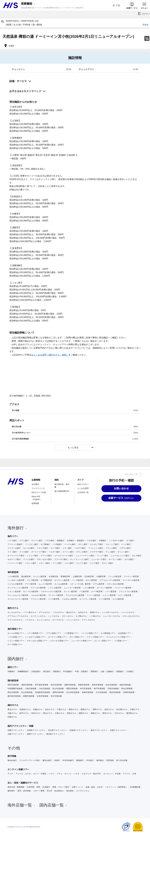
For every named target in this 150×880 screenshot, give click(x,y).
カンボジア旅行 (96, 544)
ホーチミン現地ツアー (57, 637)
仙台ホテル (49, 709)
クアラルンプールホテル (18, 616)
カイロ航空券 (118, 599)
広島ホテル (59, 713)
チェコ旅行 (110, 552)
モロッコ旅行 (107, 563)
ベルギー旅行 (54, 552)
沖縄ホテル (12, 717)
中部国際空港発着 (15, 688)
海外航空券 (13, 572)
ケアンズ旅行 (46, 556)
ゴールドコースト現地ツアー (118, 637)
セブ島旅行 (45, 544)
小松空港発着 (44, 688)
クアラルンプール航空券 (109, 580)
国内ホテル (13, 705)
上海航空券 (77, 576)
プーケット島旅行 (15, 544)
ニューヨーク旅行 (98, 559)
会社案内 (35, 484)
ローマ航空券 (96, 591)
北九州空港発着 (72, 692)
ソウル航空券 (13, 576)
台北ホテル (83, 612)
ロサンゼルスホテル (130, 616)
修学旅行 (11, 791)
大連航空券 (101, 576)
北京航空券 (89, 576)
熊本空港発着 (115, 692)
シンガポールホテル (110, 612)
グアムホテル (44, 612)
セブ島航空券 (46, 580)
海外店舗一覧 (22, 805)
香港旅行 (80, 540)
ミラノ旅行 (67, 548)
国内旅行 (18, 658)
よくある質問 (83, 488)
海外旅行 (18, 528)
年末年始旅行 (68, 760)
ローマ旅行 (55, 548)
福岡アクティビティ (35, 734)
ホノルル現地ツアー (16, 633)
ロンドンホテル (43, 620)
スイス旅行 (24, 552)
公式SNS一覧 (83, 492)
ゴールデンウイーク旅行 (29, 760)
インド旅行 (126, 544)
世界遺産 (110, 760)
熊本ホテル (107, 713)
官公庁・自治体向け (55, 791)
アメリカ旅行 (28, 559)
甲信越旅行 (67, 671)
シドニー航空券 (109, 595)
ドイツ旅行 (12, 552)
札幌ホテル (37, 709)
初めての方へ (83, 484)
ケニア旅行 (94, 563)
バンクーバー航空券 (122, 588)
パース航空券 (53, 599)
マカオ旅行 (91, 540)
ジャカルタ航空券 (15, 584)
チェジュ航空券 (39, 576)
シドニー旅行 (32, 556)
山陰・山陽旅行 (107, 671)
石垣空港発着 (42, 696)
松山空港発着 (26, 692)
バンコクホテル (127, 612)
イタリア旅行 (42, 548)
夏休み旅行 (47, 760)
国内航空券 (13, 680)
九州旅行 (130, 671)
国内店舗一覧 (53, 805)
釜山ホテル (71, 612)
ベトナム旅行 (70, 544)
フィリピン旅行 (31, 544)
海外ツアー (13, 536)
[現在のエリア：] (28, 4)
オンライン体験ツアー (18, 769)
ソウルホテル (58, 612)
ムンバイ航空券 (45, 584)
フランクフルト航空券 (128, 591)
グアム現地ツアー (53, 633)
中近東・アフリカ (122, 774)
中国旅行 (102, 540)
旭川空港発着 (56, 685)
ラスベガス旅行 (61, 559)
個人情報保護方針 (61, 491)
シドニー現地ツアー (16, 641)
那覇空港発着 (28, 696)
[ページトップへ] (140, 474)
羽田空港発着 (13, 685)
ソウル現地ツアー (15, 637)
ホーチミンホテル (38, 616)
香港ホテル (94, 612)
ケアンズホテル (88, 620)
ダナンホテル (67, 616)
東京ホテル (12, 709)
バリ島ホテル (95, 616)
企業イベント (77, 787)
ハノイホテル (53, 616)
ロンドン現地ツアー (102, 641)
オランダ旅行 (82, 552)
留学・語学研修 (24, 791)
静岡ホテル (85, 709)
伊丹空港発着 (85, 688)
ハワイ (51, 774)
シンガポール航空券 (16, 580)
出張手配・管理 (33, 787)
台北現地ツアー (124, 633)
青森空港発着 (83, 685)
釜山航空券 (26, 576)
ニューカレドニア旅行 (120, 556)
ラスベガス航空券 (38, 588)
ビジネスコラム (82, 791)
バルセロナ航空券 (38, 595)
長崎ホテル (95, 713)
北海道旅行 (36, 671)
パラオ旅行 (49, 540)
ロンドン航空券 (70, 591)
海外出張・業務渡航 (16, 787)
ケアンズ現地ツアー (95, 637)
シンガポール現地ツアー (35, 637)
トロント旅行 (30, 563)
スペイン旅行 (68, 552)
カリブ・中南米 (39, 774)
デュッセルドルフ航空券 (18, 595)
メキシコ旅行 (44, 563)
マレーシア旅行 (112, 544)
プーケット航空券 (131, 576)
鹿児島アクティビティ (55, 734)
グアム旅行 (24, 540)
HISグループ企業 (39, 492)
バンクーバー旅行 (15, 563)
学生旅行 (90, 760)
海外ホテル (13, 608)
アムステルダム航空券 (75, 595)
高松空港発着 (13, 692)
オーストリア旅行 (38, 552)
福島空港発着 (125, 685)
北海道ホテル (25, 709)
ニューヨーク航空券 (72, 588)
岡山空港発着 (126, 688)
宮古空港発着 (56, 696)
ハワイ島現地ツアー (35, 633)
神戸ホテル (24, 713)
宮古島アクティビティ (57, 730)
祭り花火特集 (122, 760)
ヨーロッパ (107, 774)
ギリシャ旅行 (123, 552)
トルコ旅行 (69, 563)
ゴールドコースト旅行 (63, 556)
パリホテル (29, 620)
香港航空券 (65, 576)
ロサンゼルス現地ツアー (37, 641)
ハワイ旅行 (12, 540)
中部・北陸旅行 (81, 671)
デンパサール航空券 (130, 580)
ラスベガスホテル (15, 620)
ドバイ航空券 (104, 599)
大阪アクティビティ (16, 734)
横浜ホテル (73, 709)
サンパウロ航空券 (30, 591)
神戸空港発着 (99, 688)
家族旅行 (80, 760)
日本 (134, 774)
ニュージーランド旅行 (85, 556)
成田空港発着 (26, 685)
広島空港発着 (113, 688)
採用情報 (35, 503)
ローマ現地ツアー (15, 644)
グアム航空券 (98, 584)
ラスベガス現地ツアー (59, 641)
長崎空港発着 (87, 692)
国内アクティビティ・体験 (20, 726)
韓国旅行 (60, 540)
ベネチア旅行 (80, 548)
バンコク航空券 (114, 576)
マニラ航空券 (32, 580)
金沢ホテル (109, 709)
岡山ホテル (47, 713)
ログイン (146, 14)
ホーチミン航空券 (61, 580)
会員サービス (132, 5)
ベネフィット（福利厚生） (116, 787)
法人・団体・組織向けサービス (23, 783)
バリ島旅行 (57, 544)
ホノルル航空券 (61, 584)
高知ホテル (71, 713)
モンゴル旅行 (28, 548)
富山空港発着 (58, 688)
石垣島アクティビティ (36, 730)
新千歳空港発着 (41, 685)
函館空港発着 (70, 685)
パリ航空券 (84, 591)
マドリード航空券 (55, 595)
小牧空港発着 (30, 688)
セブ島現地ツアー (108, 633)
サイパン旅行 (36, 540)
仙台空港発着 (111, 685)
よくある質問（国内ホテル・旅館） (50, 355)
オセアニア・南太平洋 (91, 774)
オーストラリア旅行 (16, 556)
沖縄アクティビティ (16, 730)
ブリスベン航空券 (38, 599)
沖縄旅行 (11, 671)
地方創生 (70, 791)
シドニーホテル (72, 620)
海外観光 (100, 760)
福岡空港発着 (58, 692)
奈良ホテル (36, 713)
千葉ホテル (61, 709)
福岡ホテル (83, 713)
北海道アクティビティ (78, 730)
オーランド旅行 (115, 559)
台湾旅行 (70, 540)
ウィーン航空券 (93, 595)
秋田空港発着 (97, 685)
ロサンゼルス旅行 (44, 559)
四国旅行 (120, 671)
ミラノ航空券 (110, 591)
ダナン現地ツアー (76, 637)
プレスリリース (38, 488)
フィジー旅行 (102, 556)
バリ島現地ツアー (71, 633)
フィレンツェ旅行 (95, 548)
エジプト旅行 (82, 563)
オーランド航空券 (104, 588)
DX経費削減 (135, 787)
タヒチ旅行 (136, 556)
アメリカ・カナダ (23, 774)
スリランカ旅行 (14, 548)
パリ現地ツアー (120, 641)
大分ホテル (119, 713)
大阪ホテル (12, 713)
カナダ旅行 (129, 559)
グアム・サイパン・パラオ (68, 774)
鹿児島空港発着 (14, 696)
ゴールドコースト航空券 (18, 599)
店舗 (116, 5)
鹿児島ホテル (132, 713)
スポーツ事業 (38, 791)
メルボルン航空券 (69, 599)
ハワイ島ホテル (29, 612)
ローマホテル (58, 620)
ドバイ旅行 (57, 563)
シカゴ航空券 (88, 588)
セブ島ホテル (81, 616)
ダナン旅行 (83, 544)
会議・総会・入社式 (94, 787)
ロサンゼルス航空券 (115, 584)
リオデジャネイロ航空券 (51, 591)
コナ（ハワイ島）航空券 (80, 584)
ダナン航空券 (91, 580)
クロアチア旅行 (96, 552)
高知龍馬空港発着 (42, 692)
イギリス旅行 (125, 548)
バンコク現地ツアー (89, 633)
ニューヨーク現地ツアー (81, 641)
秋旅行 (57, 760)
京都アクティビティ (118, 730)
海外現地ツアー (15, 629)
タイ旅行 (130, 540)
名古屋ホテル (122, 709)
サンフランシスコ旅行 (79, 559)
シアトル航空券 (54, 588)
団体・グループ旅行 (60, 787)
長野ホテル (97, 709)
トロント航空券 (14, 591)
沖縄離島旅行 (23, 671)
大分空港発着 (101, 692)
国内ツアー (13, 667)
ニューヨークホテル (111, 616)
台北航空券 (53, 576)
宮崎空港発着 (128, 692)
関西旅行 (94, 671)
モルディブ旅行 (14, 559)
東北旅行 (47, 671)
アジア (10, 774)
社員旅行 (46, 787)
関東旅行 (57, 671)
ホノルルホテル (14, 612)
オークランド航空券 (87, 599)
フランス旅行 (111, 548)
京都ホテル (134, 709)
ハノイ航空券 (77, 580)
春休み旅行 (12, 760)
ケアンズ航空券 (124, 595)
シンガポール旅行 (116, 540)
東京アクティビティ (99, 730)
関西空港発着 (72, 688)
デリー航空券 (30, 584)
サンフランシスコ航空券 (18, 588)
